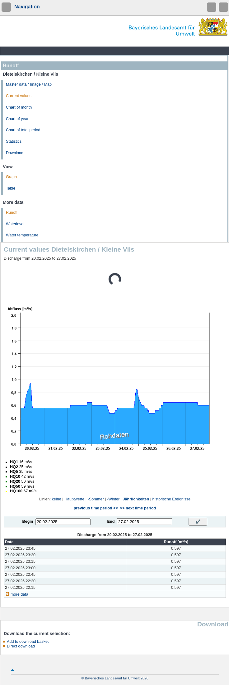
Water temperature (22, 235)
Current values (18, 96)
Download (14, 153)
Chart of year (17, 119)
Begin (27, 521)
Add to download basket (28, 641)
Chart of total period (23, 130)
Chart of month (19, 107)
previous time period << (96, 508)
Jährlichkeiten (136, 499)
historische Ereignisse (171, 499)
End (111, 521)
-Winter (113, 499)
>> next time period (138, 508)
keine (56, 499)
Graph (11, 177)
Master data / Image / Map (29, 84)
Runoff (11, 212)
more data (19, 594)
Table (10, 188)
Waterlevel (15, 224)
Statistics (13, 141)
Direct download (21, 646)
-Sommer (96, 499)
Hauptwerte (74, 499)
